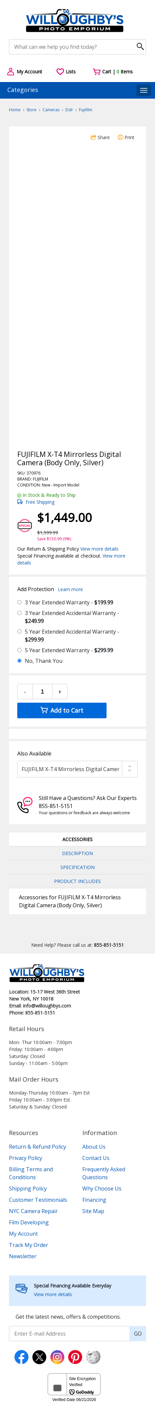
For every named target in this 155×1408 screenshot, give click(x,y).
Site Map (93, 1211)
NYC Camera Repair (33, 1211)
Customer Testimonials (38, 1199)
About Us (94, 1146)
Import (59, 485)
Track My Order (28, 1245)
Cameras (50, 110)
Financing (94, 1199)
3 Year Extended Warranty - (69, 602)
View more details (99, 549)
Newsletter (23, 1256)
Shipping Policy (28, 1188)
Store (32, 110)
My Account (23, 1233)
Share (100, 137)
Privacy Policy (25, 1158)
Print (126, 137)
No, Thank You (43, 660)
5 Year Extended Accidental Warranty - (72, 635)
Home (15, 110)
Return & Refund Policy (37, 1146)
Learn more (70, 589)
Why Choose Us (101, 1188)
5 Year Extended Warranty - (69, 650)
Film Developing (29, 1222)
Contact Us (96, 1158)
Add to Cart (61, 710)
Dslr (69, 110)
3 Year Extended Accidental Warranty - (72, 617)
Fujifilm (85, 110)
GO (138, 1333)
